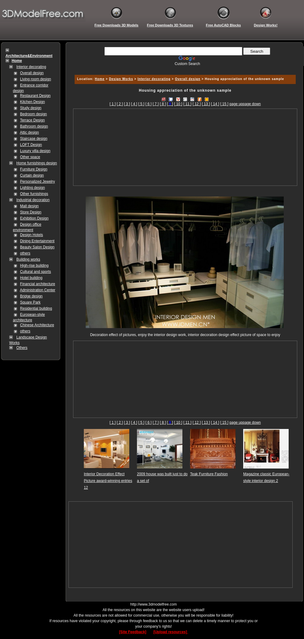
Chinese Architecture (37, 325)
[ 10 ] (178, 104)
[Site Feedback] (132, 632)
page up (236, 104)
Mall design (29, 206)
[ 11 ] (187, 104)
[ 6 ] (149, 104)
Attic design (29, 132)
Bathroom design (34, 126)
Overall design (32, 73)
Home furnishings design (36, 163)
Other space (30, 157)
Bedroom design (33, 114)
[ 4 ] (134, 104)
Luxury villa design (35, 151)
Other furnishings (34, 194)
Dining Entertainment (37, 241)
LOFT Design (31, 145)
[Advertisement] (185, 147)
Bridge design (31, 296)
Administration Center (37, 290)
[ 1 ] (113, 104)
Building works (28, 259)
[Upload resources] (171, 632)
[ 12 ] (197, 104)
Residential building (36, 308)
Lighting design (32, 188)
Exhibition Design (34, 218)
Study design (30, 108)
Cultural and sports (35, 272)
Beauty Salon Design (37, 247)
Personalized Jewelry (37, 181)
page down (252, 104)
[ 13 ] (206, 104)
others (25, 253)
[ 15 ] (224, 104)
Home (100, 79)
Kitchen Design (32, 102)
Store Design (30, 212)
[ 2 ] (120, 104)
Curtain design (32, 175)
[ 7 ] (156, 104)
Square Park (30, 302)
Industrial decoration (32, 200)
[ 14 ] (215, 104)
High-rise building (34, 265)
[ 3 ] (127, 104)
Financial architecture (37, 284)
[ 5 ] (141, 104)
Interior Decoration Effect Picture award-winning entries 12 (108, 481)
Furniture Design (33, 169)
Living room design (35, 79)
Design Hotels (31, 235)
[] (170, 104)
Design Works (121, 79)
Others (21, 348)
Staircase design (33, 138)
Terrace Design (32, 120)
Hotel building (31, 278)
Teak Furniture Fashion (209, 474)
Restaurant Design (35, 96)
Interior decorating (31, 67)
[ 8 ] (163, 104)
